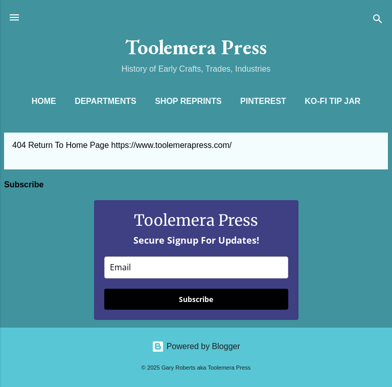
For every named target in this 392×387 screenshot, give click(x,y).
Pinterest (263, 101)
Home (44, 101)
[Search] (378, 20)
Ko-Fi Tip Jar (332, 101)
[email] (196, 267)
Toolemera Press (196, 46)
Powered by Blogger (196, 346)
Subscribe (196, 299)
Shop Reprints (188, 101)
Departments (105, 101)
